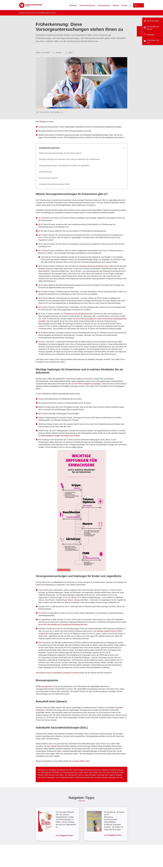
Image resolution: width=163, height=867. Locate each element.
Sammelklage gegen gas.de (45, 13)
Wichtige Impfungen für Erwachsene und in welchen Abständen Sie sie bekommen (69, 159)
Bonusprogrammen (45, 686)
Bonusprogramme (45, 172)
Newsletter (151, 35)
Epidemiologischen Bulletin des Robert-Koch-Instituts (60, 436)
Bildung (116, 5)
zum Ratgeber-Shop (64, 835)
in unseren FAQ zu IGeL (81, 761)
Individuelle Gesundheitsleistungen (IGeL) (54, 184)
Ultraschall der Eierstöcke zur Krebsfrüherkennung (59, 772)
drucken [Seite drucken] (59, 52)
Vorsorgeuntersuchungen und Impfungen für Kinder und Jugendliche (64, 165)
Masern (70, 600)
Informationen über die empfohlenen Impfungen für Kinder (57, 673)
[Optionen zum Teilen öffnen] (69, 52)
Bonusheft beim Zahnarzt (48, 178)
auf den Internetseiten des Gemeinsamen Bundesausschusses (64, 624)
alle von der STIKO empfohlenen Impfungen (84, 384)
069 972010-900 (153, 21)
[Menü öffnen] (138, 5)
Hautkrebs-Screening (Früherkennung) (93, 266)
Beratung (73, 5)
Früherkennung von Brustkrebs (75, 314)
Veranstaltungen (104, 5)
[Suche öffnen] (130, 5)
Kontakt (124, 5)
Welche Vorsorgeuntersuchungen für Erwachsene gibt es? (60, 153)
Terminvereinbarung (87, 5)
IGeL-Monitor (52, 746)
